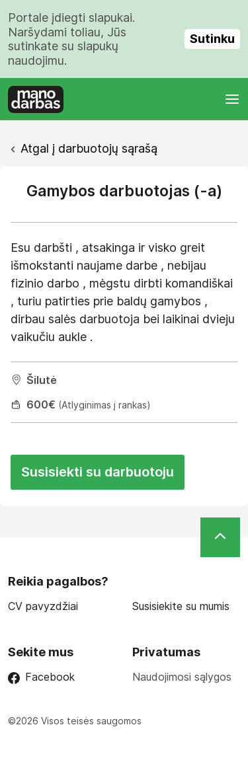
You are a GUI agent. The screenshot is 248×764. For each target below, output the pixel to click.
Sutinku (212, 39)
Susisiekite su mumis (180, 606)
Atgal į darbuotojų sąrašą (89, 148)
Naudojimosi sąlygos (181, 676)
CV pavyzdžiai (43, 606)
